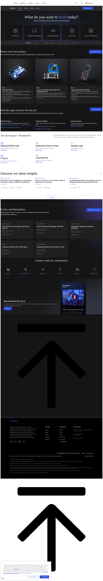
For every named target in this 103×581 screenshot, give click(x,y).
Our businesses (62, 439)
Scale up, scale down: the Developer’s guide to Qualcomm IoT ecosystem (50, 181)
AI (36, 187)
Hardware (26, 8)
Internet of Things (47, 187)
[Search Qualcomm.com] (77, 3)
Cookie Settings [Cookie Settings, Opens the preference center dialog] (32, 576)
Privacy (17, 456)
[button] (53, 456)
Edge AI (40, 187)
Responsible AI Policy (40, 456)
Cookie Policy (22, 456)
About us (61, 429)
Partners (46, 434)
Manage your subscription (78, 438)
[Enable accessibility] (2, 578)
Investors (61, 434)
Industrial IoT (19, 187)
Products (47, 429)
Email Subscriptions (63, 441)
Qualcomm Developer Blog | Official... (73, 453)
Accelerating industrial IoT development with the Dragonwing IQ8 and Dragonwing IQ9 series (85, 181)
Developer (12, 8)
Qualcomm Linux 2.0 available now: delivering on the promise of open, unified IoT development (16, 181)
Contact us (47, 436)
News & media (62, 436)
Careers (60, 432)
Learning (37, 8)
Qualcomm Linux (4, 187)
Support (46, 432)
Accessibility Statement (30, 456)
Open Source (12, 187)
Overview (20, 8)
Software (32, 8)
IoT (78, 187)
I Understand (44, 576)
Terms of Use (12, 456)
